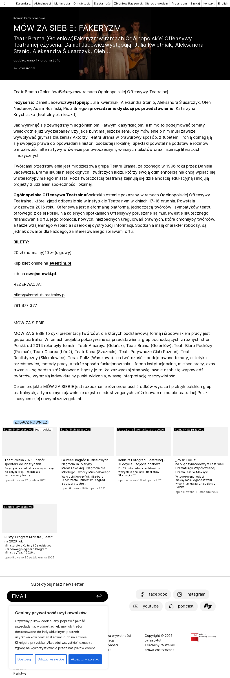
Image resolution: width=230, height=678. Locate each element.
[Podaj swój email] (45, 596)
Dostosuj (24, 659)
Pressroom (179, 3)
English (223, 3)
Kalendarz (23, 3)
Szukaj (195, 3)
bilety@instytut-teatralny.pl (39, 295)
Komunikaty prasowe (29, 18)
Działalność (102, 3)
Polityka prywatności (115, 635)
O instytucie (82, 3)
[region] (58, 637)
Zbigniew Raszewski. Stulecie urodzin (141, 3)
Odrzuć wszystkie (51, 659)
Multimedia (62, 3)
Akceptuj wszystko (85, 659)
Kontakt (209, 3)
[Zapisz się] (91, 596)
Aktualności (42, 3)
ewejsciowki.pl (41, 273)
